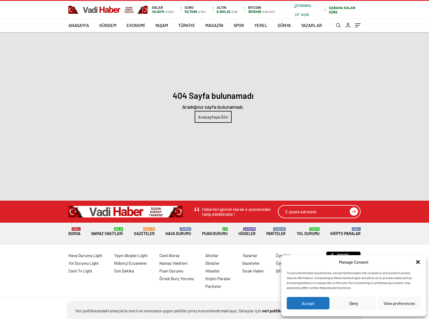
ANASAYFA (78, 25)
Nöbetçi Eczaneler (130, 263)
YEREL (260, 25)
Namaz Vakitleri (107, 231)
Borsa (74, 231)
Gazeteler (144, 231)
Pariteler (276, 231)
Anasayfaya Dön (213, 116)
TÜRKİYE (186, 25)
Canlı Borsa (169, 255)
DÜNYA (284, 25)
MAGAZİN (214, 25)
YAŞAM (161, 25)
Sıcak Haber (253, 270)
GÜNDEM (107, 25)
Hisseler (247, 231)
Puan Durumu (215, 231)
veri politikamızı (276, 310)
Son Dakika (124, 270)
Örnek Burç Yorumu (176, 278)
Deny (353, 303)
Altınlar (212, 255)
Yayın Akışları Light (131, 255)
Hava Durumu (178, 231)
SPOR (239, 25)
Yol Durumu (308, 231)
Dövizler (212, 263)
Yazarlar (250, 255)
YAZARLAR (311, 25)
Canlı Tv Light (80, 270)
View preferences (399, 303)
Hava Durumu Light (85, 255)
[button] (418, 262)
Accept (308, 303)
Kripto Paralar (345, 231)
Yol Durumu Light (83, 263)
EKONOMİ (136, 25)
